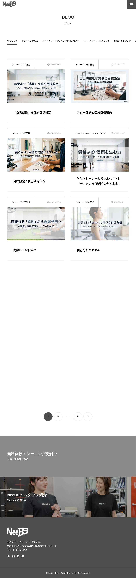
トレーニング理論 (30, 41)
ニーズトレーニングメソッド (96, 41)
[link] (87, 416)
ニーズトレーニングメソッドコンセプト (61, 41)
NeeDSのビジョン (122, 41)
